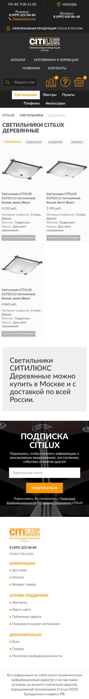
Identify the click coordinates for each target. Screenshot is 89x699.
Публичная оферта (26, 617)
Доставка (19, 570)
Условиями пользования (55, 502)
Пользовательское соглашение (36, 624)
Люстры (49, 95)
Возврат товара (24, 584)
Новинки (31, 68)
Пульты (68, 95)
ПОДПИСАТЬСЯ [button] (44, 488)
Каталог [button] (18, 60)
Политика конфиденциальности (37, 656)
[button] (22, 18)
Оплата (18, 577)
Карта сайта (21, 609)
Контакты (57, 68)
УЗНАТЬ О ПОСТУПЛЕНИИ (18, 238)
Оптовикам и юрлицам (56, 60)
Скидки (18, 649)
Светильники (26, 95)
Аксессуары (55, 103)
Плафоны (32, 103)
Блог (16, 641)
